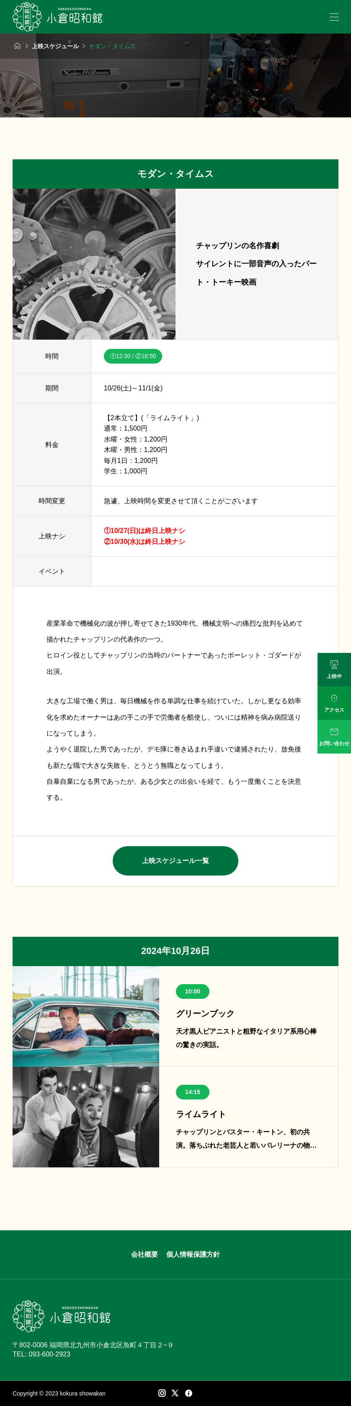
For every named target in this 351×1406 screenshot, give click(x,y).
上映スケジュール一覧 (175, 860)
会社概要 (144, 1254)
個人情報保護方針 (193, 1254)
